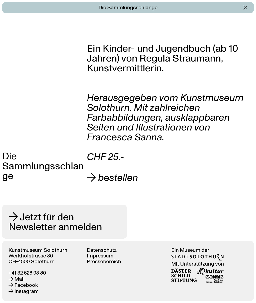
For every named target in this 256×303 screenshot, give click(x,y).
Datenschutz (102, 250)
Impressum (100, 255)
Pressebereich (104, 261)
